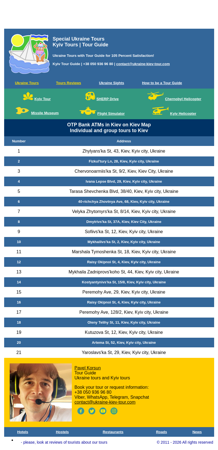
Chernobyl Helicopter (183, 99)
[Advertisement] (109, 15)
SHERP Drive (107, 99)
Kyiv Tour (43, 99)
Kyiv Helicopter (183, 113)
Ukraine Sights (111, 83)
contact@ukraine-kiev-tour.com (143, 64)
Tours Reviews (68, 83)
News (197, 432)
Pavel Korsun (88, 368)
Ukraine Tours (27, 83)
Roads (161, 432)
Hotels (22, 432)
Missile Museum (45, 113)
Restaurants (113, 432)
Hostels (62, 432)
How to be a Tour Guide (162, 83)
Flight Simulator (111, 113)
